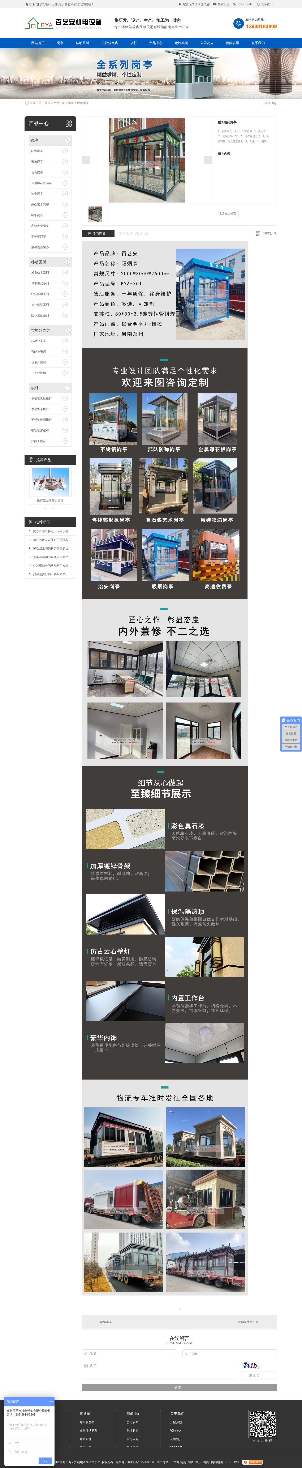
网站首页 (38, 43)
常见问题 (132, 1439)
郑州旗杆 (85, 1439)
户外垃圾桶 (38, 373)
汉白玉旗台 (38, 441)
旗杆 (133, 43)
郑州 (176, 1462)
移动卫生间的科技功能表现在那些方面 (52, 548)
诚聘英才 (176, 1430)
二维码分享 (269, 233)
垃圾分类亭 (38, 340)
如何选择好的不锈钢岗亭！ (50, 574)
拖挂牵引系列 (40, 304)
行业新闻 (132, 1430)
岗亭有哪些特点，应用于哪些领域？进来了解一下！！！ (52, 531)
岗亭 (60, 43)
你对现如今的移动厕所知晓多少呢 (52, 565)
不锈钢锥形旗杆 (41, 419)
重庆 (198, 1462)
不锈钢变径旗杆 (41, 398)
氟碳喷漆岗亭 (40, 247)
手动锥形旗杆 (40, 409)
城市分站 (162, 1462)
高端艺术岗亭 (40, 204)
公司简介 (207, 43)
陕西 (191, 1462)
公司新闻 (132, 1422)
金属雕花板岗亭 (41, 183)
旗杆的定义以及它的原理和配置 (52, 539)
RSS (241, 4)
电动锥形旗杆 (40, 430)
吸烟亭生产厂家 (248, 1322)
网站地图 (217, 1462)
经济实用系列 (40, 294)
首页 (47, 103)
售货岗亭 (37, 172)
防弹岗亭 (37, 151)
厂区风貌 (176, 1422)
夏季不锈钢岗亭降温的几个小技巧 (52, 557)
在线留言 (223, 4)
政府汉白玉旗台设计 (50, 500)
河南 (183, 1462)
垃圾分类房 (109, 43)
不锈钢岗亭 (38, 236)
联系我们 (267, 4)
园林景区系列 (40, 315)
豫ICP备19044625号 (140, 1462)
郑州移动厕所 (88, 1430)
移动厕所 (82, 43)
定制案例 (181, 43)
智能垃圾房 (38, 351)
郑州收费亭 (87, 1422)
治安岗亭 (37, 193)
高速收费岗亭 (40, 225)
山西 (206, 1462)
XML (249, 4)
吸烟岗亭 (83, 103)
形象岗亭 (37, 161)
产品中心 (156, 43)
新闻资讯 (232, 43)
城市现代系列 (40, 283)
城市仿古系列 (40, 272)
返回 (270, 103)
